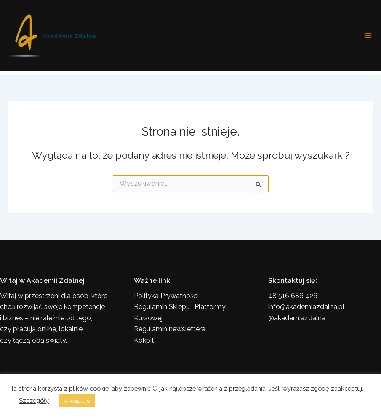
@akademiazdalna (296, 318)
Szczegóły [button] (34, 400)
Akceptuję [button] (77, 401)
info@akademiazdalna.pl (306, 307)
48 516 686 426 (292, 296)
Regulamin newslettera (169, 329)
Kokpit (144, 340)
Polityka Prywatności (166, 296)
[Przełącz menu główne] (368, 36)
